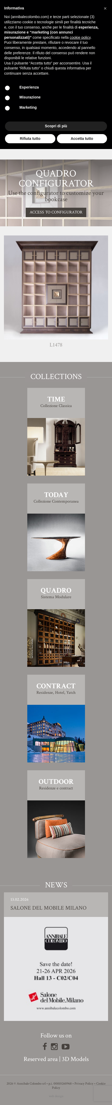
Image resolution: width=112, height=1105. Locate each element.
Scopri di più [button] (56, 126)
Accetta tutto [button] (82, 138)
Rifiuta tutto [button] (30, 138)
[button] (105, 8)
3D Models (75, 1059)
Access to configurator (56, 212)
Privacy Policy (83, 1083)
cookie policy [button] (80, 37)
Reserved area (41, 1059)
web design (56, 1096)
